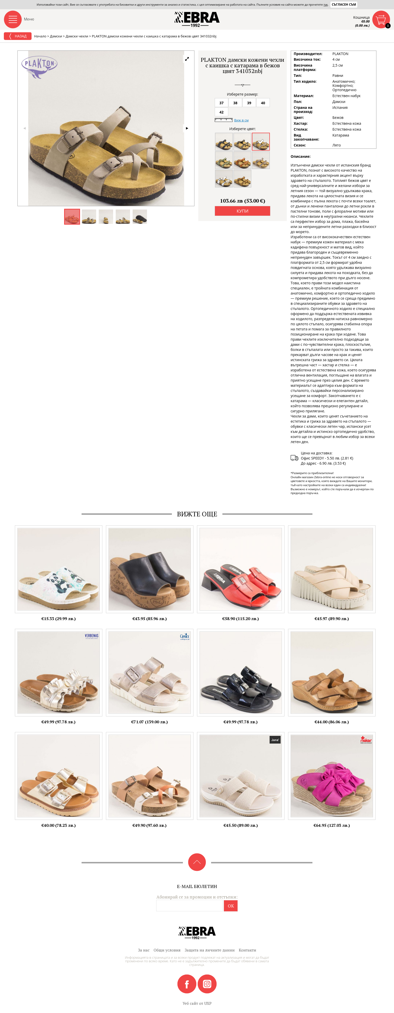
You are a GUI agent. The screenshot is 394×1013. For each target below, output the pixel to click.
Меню (29, 19)
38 (235, 102)
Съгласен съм (344, 4)
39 (249, 102)
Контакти (247, 950)
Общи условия (167, 950)
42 (221, 112)
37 (221, 102)
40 (263, 102)
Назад (17, 36)
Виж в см (241, 120)
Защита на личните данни (210, 950)
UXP (208, 1003)
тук (325, 4)
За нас (144, 950)
